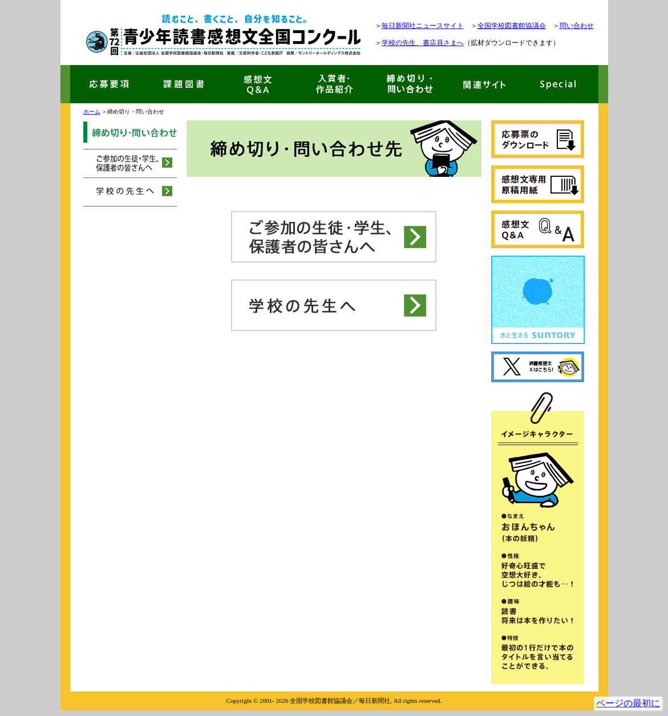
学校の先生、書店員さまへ (423, 43)
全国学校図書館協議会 (511, 26)
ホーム (91, 111)
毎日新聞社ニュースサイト (423, 26)
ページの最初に (628, 703)
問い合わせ (577, 26)
